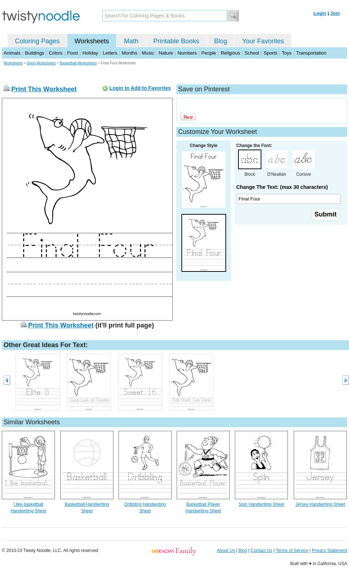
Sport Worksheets (41, 63)
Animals (12, 53)
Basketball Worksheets (78, 63)
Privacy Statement (329, 550)
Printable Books (176, 41)
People (208, 53)
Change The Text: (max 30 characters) (282, 187)
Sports (270, 53)
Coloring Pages (37, 41)
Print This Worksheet (44, 89)
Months (129, 53)
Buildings (34, 53)
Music (148, 53)
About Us (226, 550)
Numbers (187, 53)
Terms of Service (292, 550)
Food (72, 53)
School (252, 53)
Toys (287, 53)
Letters (110, 53)
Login (319, 13)
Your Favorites (263, 41)
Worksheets (92, 41)
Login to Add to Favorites (140, 88)
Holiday (90, 53)
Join (335, 13)
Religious (230, 53)
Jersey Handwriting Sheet (320, 504)
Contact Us (261, 550)
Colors (56, 53)
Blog (220, 41)
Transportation (311, 53)
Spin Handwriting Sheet (261, 504)
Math (131, 41)
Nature (166, 53)
